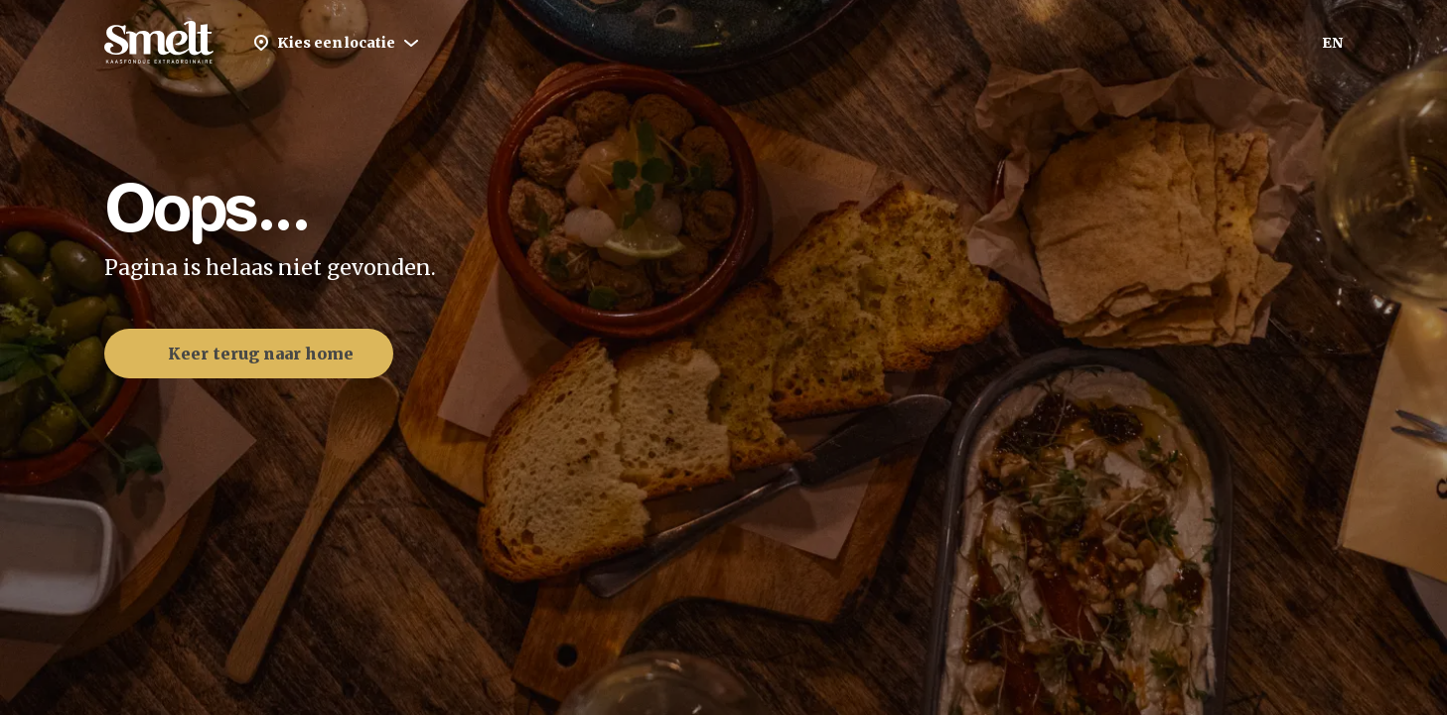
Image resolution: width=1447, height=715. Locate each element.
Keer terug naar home (245, 353)
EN (1333, 43)
